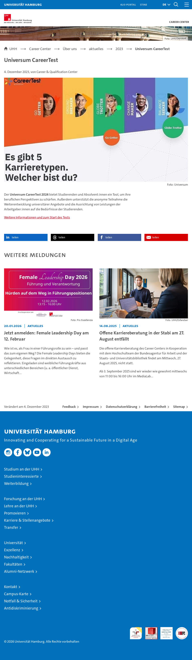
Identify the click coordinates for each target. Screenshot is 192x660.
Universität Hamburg (23, 4)
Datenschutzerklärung (121, 407)
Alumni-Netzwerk (19, 571)
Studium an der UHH (21, 469)
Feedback (69, 407)
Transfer (11, 527)
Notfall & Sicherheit (21, 601)
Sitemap (179, 407)
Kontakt (10, 586)
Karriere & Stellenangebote (27, 520)
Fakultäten (13, 564)
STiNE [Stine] (143, 4)
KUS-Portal (128, 4)
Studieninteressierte (21, 476)
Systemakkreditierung (182, 629)
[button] (165, 4)
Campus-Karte (16, 593)
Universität (13, 542)
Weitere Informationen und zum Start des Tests (37, 217)
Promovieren (15, 513)
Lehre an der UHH (19, 506)
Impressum (91, 407)
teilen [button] (15, 237)
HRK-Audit (164, 631)
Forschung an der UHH (23, 498)
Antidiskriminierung (21, 608)
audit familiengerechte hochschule (136, 633)
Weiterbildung (16, 483)
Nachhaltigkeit (16, 557)
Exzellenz (12, 549)
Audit (149, 629)
